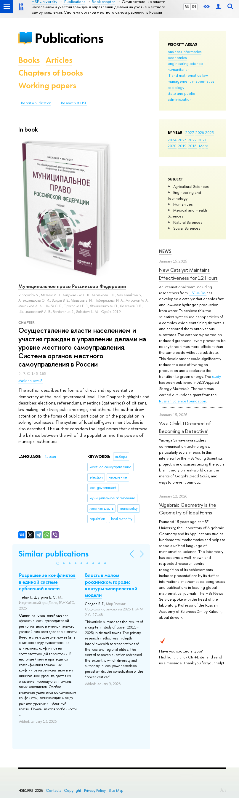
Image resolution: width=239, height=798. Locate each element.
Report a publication (36, 103)
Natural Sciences (187, 222)
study (216, 376)
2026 (199, 132)
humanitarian (179, 69)
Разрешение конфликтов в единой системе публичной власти (47, 581)
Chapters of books (50, 73)
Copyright (72, 790)
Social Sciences (186, 228)
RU (187, 6)
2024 (172, 140)
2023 (182, 140)
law (205, 75)
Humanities (183, 204)
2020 (172, 145)
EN (194, 6)
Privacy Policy (95, 790)
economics (177, 57)
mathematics (203, 81)
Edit (223, 789)
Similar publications (53, 553)
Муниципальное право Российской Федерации (72, 286)
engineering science (185, 63)
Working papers (47, 85)
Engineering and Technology (184, 195)
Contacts (53, 790)
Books (29, 60)
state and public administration (181, 96)
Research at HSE (74, 103)
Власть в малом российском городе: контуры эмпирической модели (111, 585)
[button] (58, 563)
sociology (176, 87)
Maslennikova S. (30, 380)
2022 (192, 140)
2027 (189, 132)
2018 (192, 145)
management (179, 81)
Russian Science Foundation (182, 401)
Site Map (116, 790)
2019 (182, 145)
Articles (59, 60)
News (165, 251)
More (203, 145)
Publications (69, 38)
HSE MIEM (197, 292)
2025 (209, 132)
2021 (202, 140)
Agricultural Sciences (190, 186)
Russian (50, 456)
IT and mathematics (184, 75)
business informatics (184, 51)
